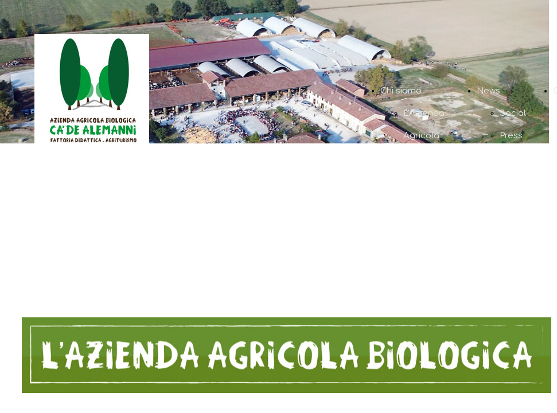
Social (513, 113)
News (488, 91)
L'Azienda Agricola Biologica (424, 135)
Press (511, 136)
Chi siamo (401, 91)
